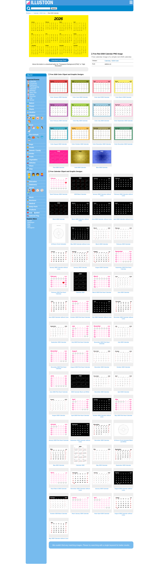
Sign (29, 226)
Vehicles (32, 163)
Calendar (36, 13)
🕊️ (29, 130)
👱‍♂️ (29, 177)
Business (32, 200)
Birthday (33, 91)
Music (31, 197)
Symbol (36, 213)
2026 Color (43, 13)
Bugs (31, 144)
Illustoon (28, 13)
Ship (31, 169)
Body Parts (33, 206)
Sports (31, 188)
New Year (33, 92)
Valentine (33, 89)
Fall (31, 98)
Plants (31, 109)
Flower (31, 106)
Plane (31, 166)
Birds (31, 125)
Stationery (33, 184)
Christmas (33, 83)
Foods (31, 147)
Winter (32, 100)
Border (29, 220)
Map (28, 224)
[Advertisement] (112, 33)
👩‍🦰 (42, 174)
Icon (31, 213)
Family (29, 172)
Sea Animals (34, 135)
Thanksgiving (34, 87)
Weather (32, 112)
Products (32, 210)
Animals (32, 115)
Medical (32, 203)
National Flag (34, 216)
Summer (33, 96)
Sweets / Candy (35, 150)
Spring (32, 94)
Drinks (31, 153)
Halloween (33, 85)
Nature (31, 103)
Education (33, 181)
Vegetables (33, 160)
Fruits (31, 156)
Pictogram (31, 228)
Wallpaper (30, 222)
